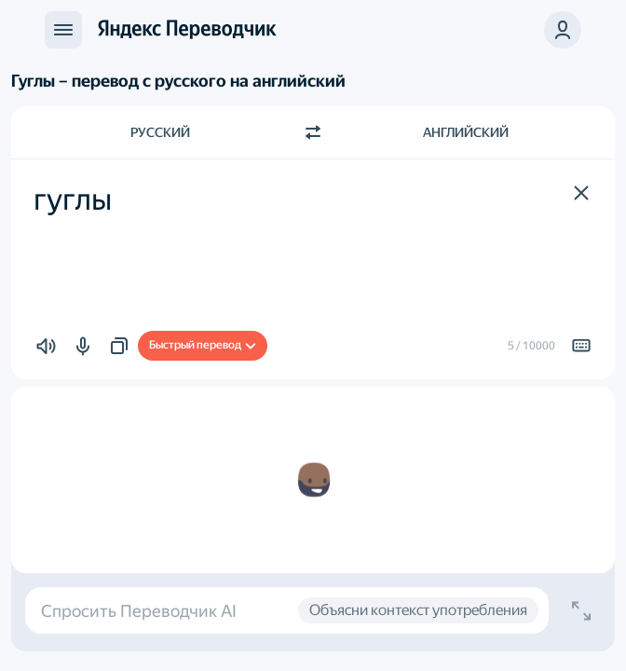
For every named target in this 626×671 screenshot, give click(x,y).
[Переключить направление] (313, 132)
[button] (562, 29)
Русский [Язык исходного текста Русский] (160, 132)
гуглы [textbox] (73, 199)
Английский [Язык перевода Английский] (466, 132)
